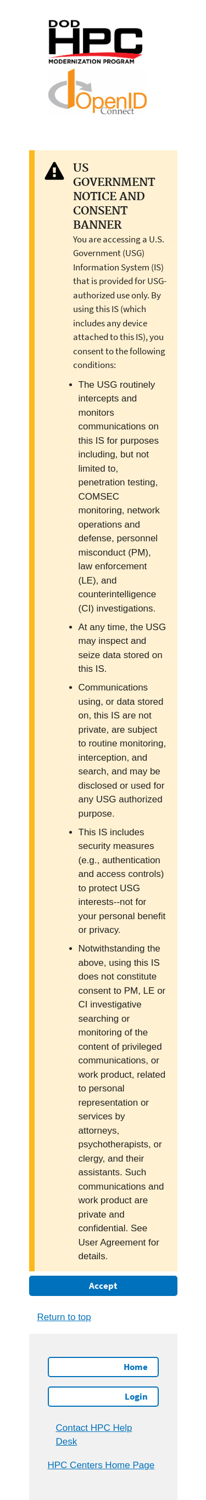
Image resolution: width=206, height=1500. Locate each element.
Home (136, 1367)
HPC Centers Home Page (101, 1465)
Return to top (64, 1317)
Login (136, 1396)
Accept (103, 1286)
